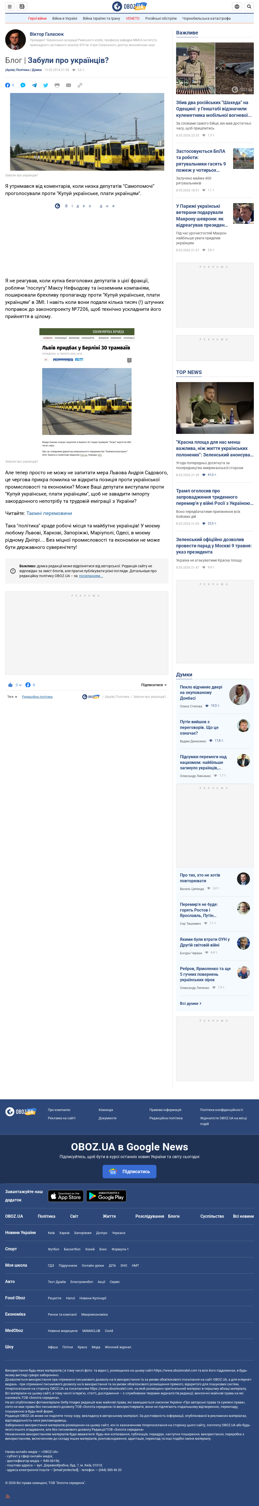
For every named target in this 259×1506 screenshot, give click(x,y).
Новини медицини (63, 1331)
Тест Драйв (57, 1282)
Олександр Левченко (195, 776)
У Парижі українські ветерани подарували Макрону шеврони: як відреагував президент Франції (201, 215)
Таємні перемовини (49, 513)
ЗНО (123, 1265)
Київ (51, 1233)
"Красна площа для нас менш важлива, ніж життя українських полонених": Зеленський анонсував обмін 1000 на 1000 (214, 448)
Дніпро (101, 1233)
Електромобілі (81, 1282)
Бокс (103, 1249)
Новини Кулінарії (93, 1298)
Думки (184, 674)
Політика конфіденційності (221, 1110)
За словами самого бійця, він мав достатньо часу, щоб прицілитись (213, 125)
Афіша (53, 1347)
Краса (82, 1347)
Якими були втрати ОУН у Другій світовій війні (205, 942)
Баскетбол (72, 1249)
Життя (109, 1216)
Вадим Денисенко (193, 741)
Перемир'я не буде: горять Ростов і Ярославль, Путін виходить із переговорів (203, 910)
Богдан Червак (191, 953)
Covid (109, 1331)
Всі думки (189, 1003)
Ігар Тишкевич (190, 924)
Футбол (53, 1249)
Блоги (173, 1216)
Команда (106, 1110)
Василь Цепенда (192, 889)
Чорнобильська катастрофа (206, 18)
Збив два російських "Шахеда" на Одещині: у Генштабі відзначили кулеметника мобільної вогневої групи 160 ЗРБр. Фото (212, 109)
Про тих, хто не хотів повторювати (200, 878)
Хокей (90, 1249)
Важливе (187, 33)
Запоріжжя (82, 1233)
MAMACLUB (91, 1331)
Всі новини (243, 1216)
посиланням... (91, 576)
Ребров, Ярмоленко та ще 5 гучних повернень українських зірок (205, 974)
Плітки (67, 1347)
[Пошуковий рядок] (249, 6)
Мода (96, 1347)
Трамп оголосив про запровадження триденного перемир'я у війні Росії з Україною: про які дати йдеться (213, 497)
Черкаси (118, 1233)
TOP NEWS (189, 372)
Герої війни (37, 18)
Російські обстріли (161, 18)
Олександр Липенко (194, 988)
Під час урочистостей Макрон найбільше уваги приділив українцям (201, 238)
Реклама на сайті (61, 1118)
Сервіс (115, 1282)
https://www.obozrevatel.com (175, 1370)
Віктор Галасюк (47, 34)
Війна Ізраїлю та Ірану (101, 18)
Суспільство (212, 1216)
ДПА (112, 1265)
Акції (101, 1282)
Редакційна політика (37, 697)
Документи (108, 1118)
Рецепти (54, 1298)
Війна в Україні (64, 18)
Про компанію (59, 1110)
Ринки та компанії (62, 1314)
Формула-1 (120, 1249)
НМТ (135, 1265)
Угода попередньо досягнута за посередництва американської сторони (209, 465)
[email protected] (66, 1470)
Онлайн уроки (93, 1265)
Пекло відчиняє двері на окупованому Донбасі (201, 693)
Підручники (68, 1265)
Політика (46, 1216)
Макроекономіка (94, 1314)
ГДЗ (51, 1265)
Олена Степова (191, 706)
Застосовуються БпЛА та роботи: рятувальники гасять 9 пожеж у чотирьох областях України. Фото (202, 160)
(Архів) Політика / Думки (23, 70)
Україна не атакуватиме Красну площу (209, 560)
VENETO (133, 18)
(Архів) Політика (117, 697)
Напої (70, 1298)
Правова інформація (165, 1110)
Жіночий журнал (118, 1347)
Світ (74, 1216)
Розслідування (149, 1216)
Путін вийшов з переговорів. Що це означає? (199, 727)
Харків (64, 1233)
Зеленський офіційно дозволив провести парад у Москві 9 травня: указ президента (214, 546)
